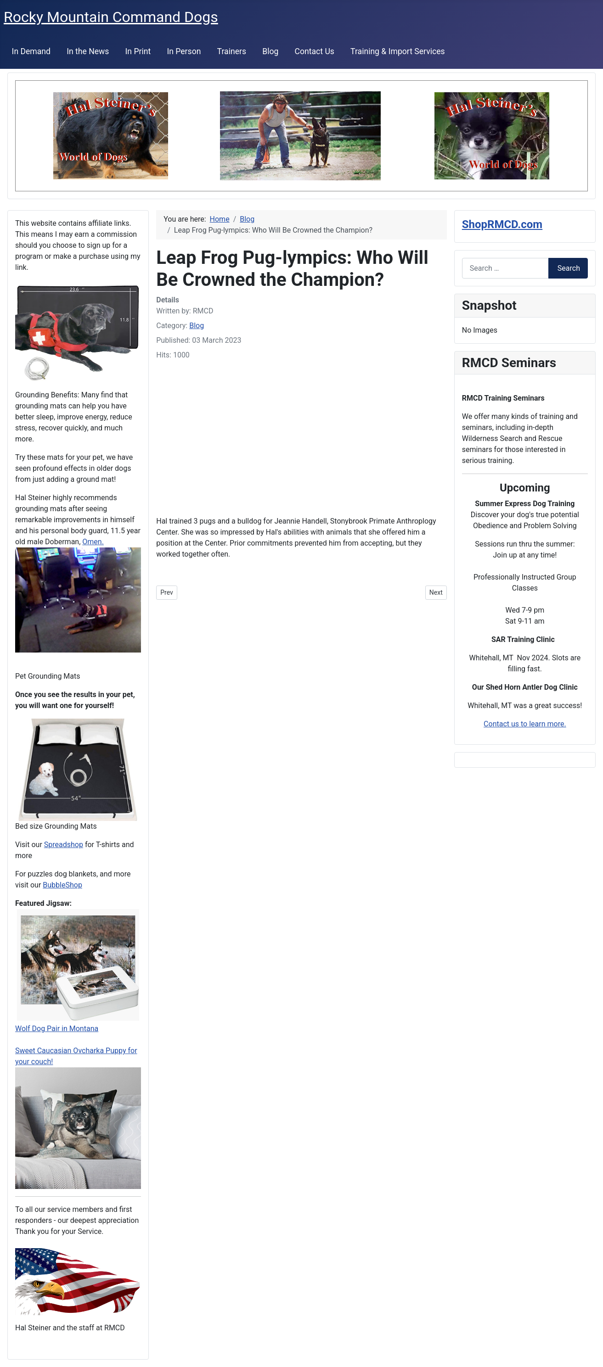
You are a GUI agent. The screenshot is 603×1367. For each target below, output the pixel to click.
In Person (184, 51)
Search (569, 268)
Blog (270, 51)
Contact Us (314, 51)
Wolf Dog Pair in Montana (56, 1028)
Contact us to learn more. (525, 724)
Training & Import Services (397, 51)
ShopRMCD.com (502, 224)
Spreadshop (63, 844)
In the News (88, 51)
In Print (138, 51)
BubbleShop (62, 885)
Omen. (93, 541)
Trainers (231, 51)
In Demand (31, 51)
